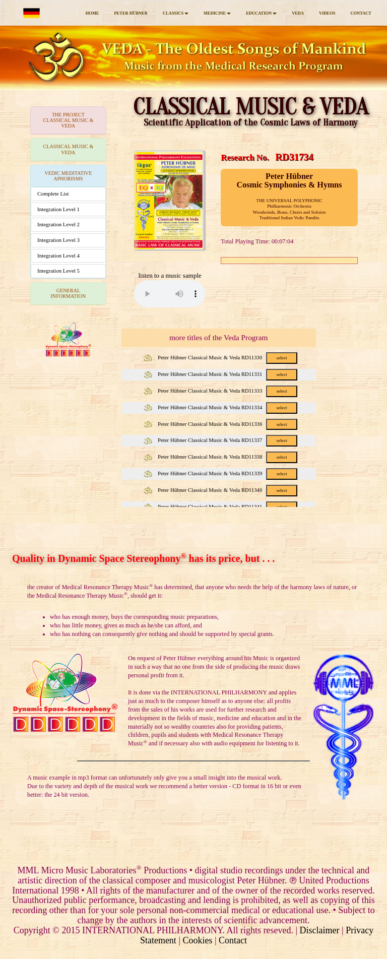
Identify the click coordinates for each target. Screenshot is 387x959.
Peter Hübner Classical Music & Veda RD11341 (220, 506)
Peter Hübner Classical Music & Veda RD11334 (220, 407)
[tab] (68, 120)
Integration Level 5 (58, 271)
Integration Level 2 (58, 224)
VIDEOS (327, 13)
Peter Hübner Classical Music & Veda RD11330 (220, 357)
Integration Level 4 (58, 255)
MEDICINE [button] (217, 13)
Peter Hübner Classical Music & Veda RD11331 (220, 374)
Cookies (197, 940)
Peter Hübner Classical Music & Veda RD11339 (220, 473)
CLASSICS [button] (175, 13)
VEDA (298, 13)
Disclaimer (320, 930)
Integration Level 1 (58, 209)
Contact (233, 940)
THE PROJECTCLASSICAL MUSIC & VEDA (68, 120)
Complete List (53, 193)
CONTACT (360, 13)
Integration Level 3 (58, 240)
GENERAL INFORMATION (68, 293)
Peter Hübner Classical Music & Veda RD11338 (220, 457)
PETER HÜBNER (130, 13)
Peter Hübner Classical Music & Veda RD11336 (220, 424)
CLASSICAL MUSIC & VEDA (68, 149)
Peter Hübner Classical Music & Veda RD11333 (220, 391)
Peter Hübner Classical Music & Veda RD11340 (220, 490)
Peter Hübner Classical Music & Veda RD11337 (220, 440)
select (282, 357)
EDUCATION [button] (261, 13)
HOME (92, 13)
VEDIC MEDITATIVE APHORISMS (68, 175)
